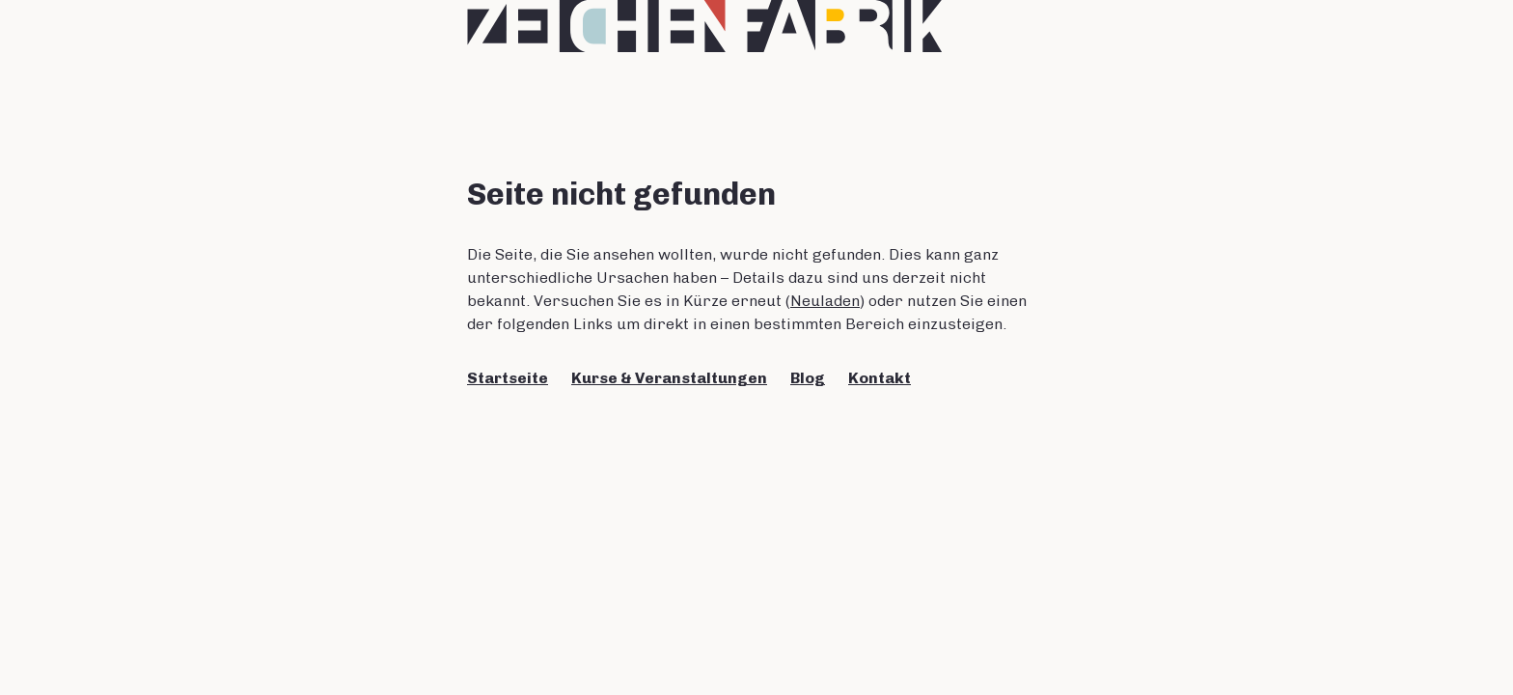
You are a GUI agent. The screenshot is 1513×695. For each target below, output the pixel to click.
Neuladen (825, 301)
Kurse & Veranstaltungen (669, 378)
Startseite (507, 378)
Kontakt (879, 378)
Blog (807, 378)
